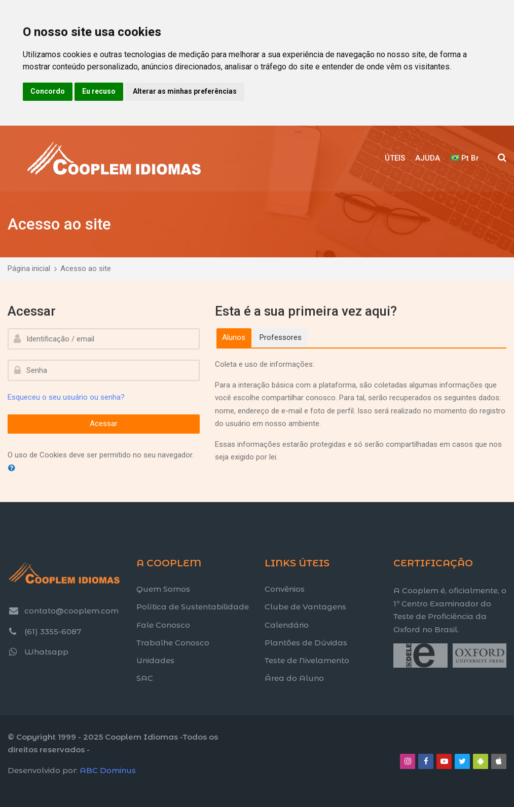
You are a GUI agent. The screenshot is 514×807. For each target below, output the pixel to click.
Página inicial (29, 268)
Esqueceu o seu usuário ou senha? (66, 397)
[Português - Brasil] (465, 158)
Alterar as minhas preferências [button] (185, 91)
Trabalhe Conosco (172, 642)
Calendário (287, 625)
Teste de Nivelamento (307, 660)
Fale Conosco (163, 625)
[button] (14, 468)
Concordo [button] (47, 91)
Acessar (104, 423)
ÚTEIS (395, 158)
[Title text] (452, 667)
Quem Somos (163, 589)
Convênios (285, 589)
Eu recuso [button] (99, 91)
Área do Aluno (294, 678)
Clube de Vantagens (305, 606)
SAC (144, 678)
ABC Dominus (108, 770)
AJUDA (427, 158)
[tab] (233, 338)
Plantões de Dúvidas (306, 642)
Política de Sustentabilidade (192, 606)
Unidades (155, 660)
